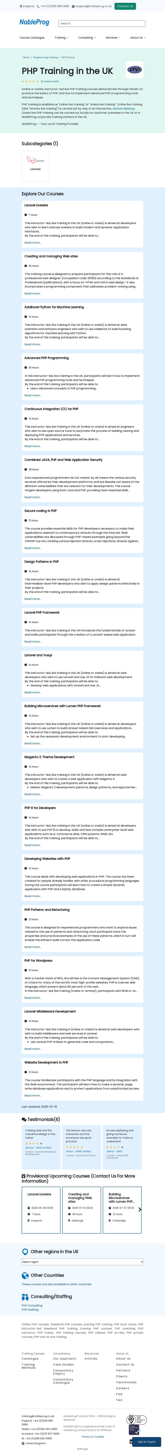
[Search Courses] (101, 23)
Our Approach (64, 1359)
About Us (136, 38)
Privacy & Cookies (93, 1436)
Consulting (86, 38)
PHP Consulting (32, 1306)
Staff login (82, 1449)
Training (60, 38)
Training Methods (29, 1366)
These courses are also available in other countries (56, 1284)
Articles (91, 1359)
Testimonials (126, 1382)
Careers (122, 1388)
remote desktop (123, 109)
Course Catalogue (32, 38)
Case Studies (63, 1365)
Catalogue (30, 1359)
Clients (121, 1376)
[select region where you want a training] (82, 1262)
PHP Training (68, 57)
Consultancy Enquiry (63, 1372)
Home (26, 57)
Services (112, 38)
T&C (119, 1400)
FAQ (119, 1394)
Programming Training (45, 57)
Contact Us (125, 6)
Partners (123, 1370)
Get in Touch (146, 1442)
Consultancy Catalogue (63, 1381)
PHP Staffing (30, 1310)
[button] (139, 1209)
